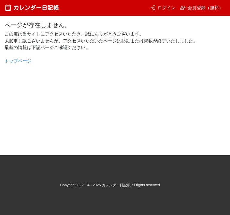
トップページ (17, 60)
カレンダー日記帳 (31, 7)
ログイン (162, 7)
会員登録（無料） (201, 7)
